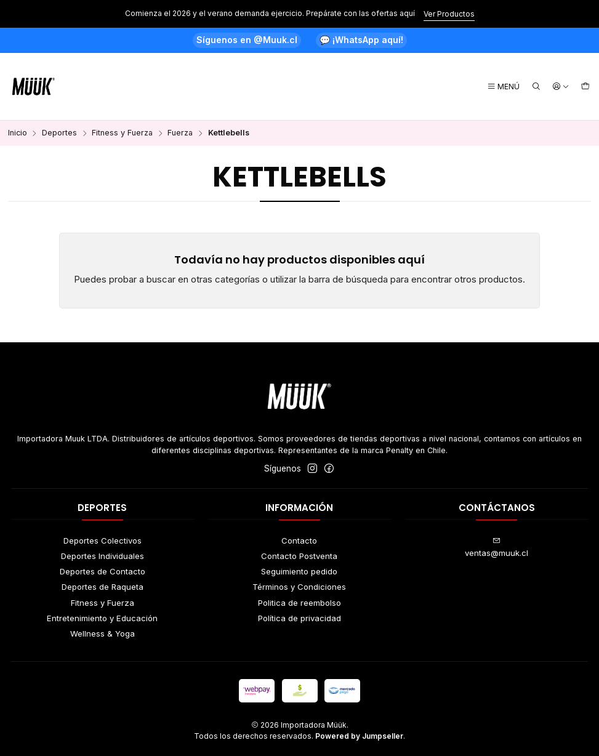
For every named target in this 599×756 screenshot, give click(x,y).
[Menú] (503, 87)
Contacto (299, 540)
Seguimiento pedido (299, 571)
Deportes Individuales (102, 556)
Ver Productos (449, 13)
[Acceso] (561, 87)
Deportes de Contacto (102, 571)
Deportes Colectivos (102, 540)
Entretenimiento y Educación (102, 618)
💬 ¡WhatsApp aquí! (361, 39)
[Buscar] (536, 87)
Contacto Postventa (299, 556)
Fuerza (180, 133)
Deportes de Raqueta (102, 587)
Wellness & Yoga (102, 633)
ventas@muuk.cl (496, 547)
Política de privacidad (299, 618)
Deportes (59, 133)
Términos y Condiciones (299, 587)
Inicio (17, 133)
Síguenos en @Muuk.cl (246, 39)
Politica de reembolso (299, 603)
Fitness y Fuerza (122, 133)
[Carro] (585, 87)
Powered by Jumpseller (359, 736)
